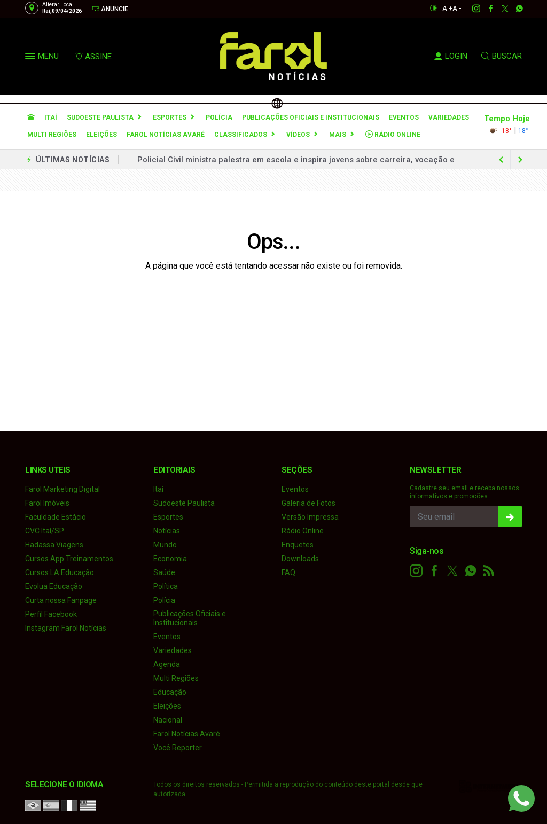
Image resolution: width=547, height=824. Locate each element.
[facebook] (484, 8)
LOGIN (450, 56)
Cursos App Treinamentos (69, 558)
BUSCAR (501, 56)
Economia (170, 558)
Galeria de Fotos (308, 503)
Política (165, 586)
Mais (337, 134)
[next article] (501, 159)
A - (457, 8)
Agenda (166, 664)
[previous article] (520, 159)
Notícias (166, 531)
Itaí (50, 117)
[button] (31, 58)
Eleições (101, 134)
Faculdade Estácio (55, 517)
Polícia (219, 117)
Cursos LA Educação (59, 572)
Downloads (300, 558)
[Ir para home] (31, 117)
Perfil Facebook (51, 614)
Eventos (404, 117)
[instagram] (470, 8)
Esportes (169, 117)
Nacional (167, 720)
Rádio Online (392, 134)
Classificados (240, 134)
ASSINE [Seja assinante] (93, 56)
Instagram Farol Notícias (65, 628)
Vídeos (298, 134)
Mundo (165, 544)
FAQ (288, 572)
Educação (169, 692)
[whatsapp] (513, 8)
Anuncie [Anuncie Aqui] (110, 9)
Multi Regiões (51, 134)
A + (447, 8)
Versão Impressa (310, 517)
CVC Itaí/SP (44, 531)
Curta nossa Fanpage (61, 600)
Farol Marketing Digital (62, 489)
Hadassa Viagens (54, 544)
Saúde (164, 572)
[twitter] (499, 8)
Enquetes (298, 544)
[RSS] (488, 570)
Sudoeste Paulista (100, 117)
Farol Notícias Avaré (166, 134)
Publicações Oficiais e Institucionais (310, 117)
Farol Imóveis (47, 503)
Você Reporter (177, 747)
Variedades (448, 117)
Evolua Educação (53, 586)
